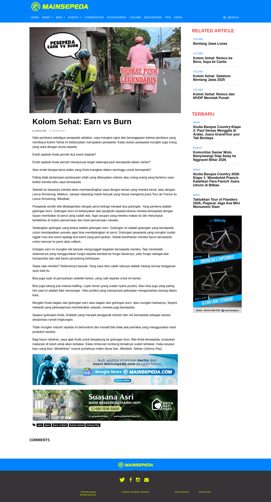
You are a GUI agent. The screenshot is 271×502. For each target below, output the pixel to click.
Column (198, 39)
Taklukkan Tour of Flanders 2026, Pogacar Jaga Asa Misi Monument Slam (216, 203)
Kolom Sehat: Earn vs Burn (82, 121)
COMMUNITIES (94, 17)
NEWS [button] (46, 17)
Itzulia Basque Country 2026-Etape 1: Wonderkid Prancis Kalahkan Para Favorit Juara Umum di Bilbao (216, 179)
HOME (35, 17)
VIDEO (178, 17)
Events (197, 148)
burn (47, 425)
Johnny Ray (92, 425)
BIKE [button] (59, 17)
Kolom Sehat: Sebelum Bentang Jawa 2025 (212, 78)
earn (39, 425)
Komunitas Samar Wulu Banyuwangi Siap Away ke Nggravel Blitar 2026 (214, 155)
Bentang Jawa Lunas (210, 43)
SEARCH (230, 17)
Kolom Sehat (77, 425)
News (196, 122)
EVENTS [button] (74, 17)
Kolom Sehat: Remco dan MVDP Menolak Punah (214, 96)
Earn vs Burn (60, 425)
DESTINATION (153, 17)
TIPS (168, 17)
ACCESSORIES (116, 17)
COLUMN (135, 17)
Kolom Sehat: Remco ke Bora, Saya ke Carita (213, 60)
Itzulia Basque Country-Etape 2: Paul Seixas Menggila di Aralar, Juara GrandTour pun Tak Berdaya (217, 132)
